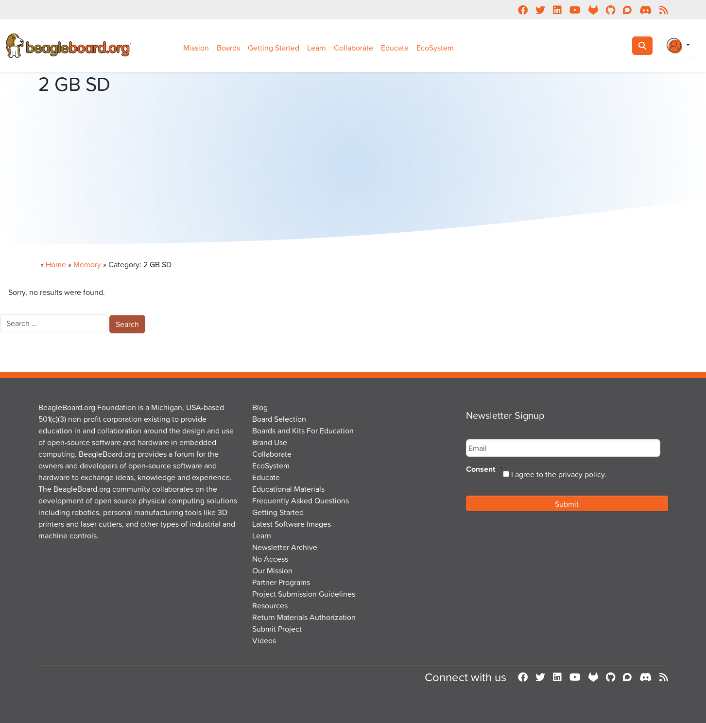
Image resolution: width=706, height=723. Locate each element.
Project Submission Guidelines (303, 593)
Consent (484, 470)
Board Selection (279, 418)
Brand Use (269, 442)
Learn (316, 47)
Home (56, 264)
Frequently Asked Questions (300, 500)
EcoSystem (435, 47)
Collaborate (353, 47)
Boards (228, 47)
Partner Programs (281, 582)
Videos (264, 640)
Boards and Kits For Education (303, 430)
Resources (270, 605)
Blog (260, 407)
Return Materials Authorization (304, 617)
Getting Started (273, 47)
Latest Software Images (291, 523)
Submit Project (277, 628)
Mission (196, 47)
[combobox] (53, 323)
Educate (395, 47)
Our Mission (272, 570)
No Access (270, 558)
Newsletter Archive (284, 547)
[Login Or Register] (678, 45)
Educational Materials (288, 488)
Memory (87, 264)
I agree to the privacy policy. (558, 474)
